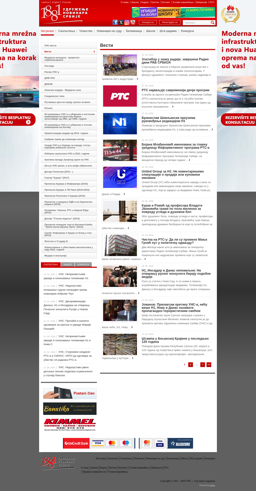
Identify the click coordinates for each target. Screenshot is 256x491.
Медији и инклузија (55, 255)
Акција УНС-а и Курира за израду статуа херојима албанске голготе (67, 146)
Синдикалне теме (54, 96)
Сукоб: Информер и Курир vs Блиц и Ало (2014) (68, 234)
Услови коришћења (183, 2)
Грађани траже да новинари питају (64, 139)
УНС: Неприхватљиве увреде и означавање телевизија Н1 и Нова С (67, 340)
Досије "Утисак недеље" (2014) (62, 218)
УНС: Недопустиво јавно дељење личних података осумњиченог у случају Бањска (68, 371)
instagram (127, 22)
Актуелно (47, 31)
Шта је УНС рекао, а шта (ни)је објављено (68, 165)
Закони (135, 2)
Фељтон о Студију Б (56, 241)
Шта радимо (168, 31)
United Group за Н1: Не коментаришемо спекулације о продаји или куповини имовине (173, 175)
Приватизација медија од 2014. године (66, 133)
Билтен (155, 2)
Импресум (202, 2)
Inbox (212, 485)
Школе (150, 31)
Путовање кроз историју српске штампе (67, 102)
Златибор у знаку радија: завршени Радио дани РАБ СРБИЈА (175, 60)
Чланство (85, 31)
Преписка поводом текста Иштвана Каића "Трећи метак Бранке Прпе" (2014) (68, 225)
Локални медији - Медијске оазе (62, 90)
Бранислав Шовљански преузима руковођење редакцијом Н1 (168, 119)
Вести (47, 51)
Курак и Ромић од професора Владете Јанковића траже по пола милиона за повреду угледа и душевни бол (172, 209)
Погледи (49, 66)
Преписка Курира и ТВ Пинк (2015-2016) (66, 190)
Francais (66, 2)
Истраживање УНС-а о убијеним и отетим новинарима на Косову (68, 126)
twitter (121, 22)
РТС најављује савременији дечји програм (175, 90)
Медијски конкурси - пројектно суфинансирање (61, 58)
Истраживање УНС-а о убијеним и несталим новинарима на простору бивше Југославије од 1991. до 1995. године (69, 116)
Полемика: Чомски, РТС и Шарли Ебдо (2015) (66, 211)
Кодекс (145, 2)
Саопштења (66, 31)
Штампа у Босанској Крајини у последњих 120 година (175, 340)
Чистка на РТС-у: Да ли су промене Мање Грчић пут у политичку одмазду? (174, 241)
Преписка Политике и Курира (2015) (64, 196)
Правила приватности (94, 471)
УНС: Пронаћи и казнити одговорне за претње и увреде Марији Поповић (67, 324)
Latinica (45, 2)
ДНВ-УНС (49, 78)
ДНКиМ (48, 84)
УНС (64, 14)
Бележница (134, 31)
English (56, 2)
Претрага (213, 23)
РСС (212, 2)
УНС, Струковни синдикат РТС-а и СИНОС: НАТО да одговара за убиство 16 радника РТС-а (68, 355)
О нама (125, 2)
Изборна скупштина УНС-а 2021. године (66, 153)
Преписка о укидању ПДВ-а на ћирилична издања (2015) (68, 203)
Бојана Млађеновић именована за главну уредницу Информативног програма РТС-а (175, 146)
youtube (132, 22)
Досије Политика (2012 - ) (58, 172)
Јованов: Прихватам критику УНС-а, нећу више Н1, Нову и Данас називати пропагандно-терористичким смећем (174, 308)
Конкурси (187, 31)
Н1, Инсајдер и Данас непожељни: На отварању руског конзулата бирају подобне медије (176, 274)
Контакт (166, 2)
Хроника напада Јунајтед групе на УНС (66, 159)
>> (208, 364)
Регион (48, 108)
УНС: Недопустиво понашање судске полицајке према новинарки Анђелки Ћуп (65, 289)
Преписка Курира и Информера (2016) (66, 184)
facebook (115, 22)
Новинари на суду (109, 31)
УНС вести (50, 45)
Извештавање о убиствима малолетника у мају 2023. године (68, 248)
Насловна (101, 458)
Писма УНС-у (51, 72)
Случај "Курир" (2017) (56, 178)
